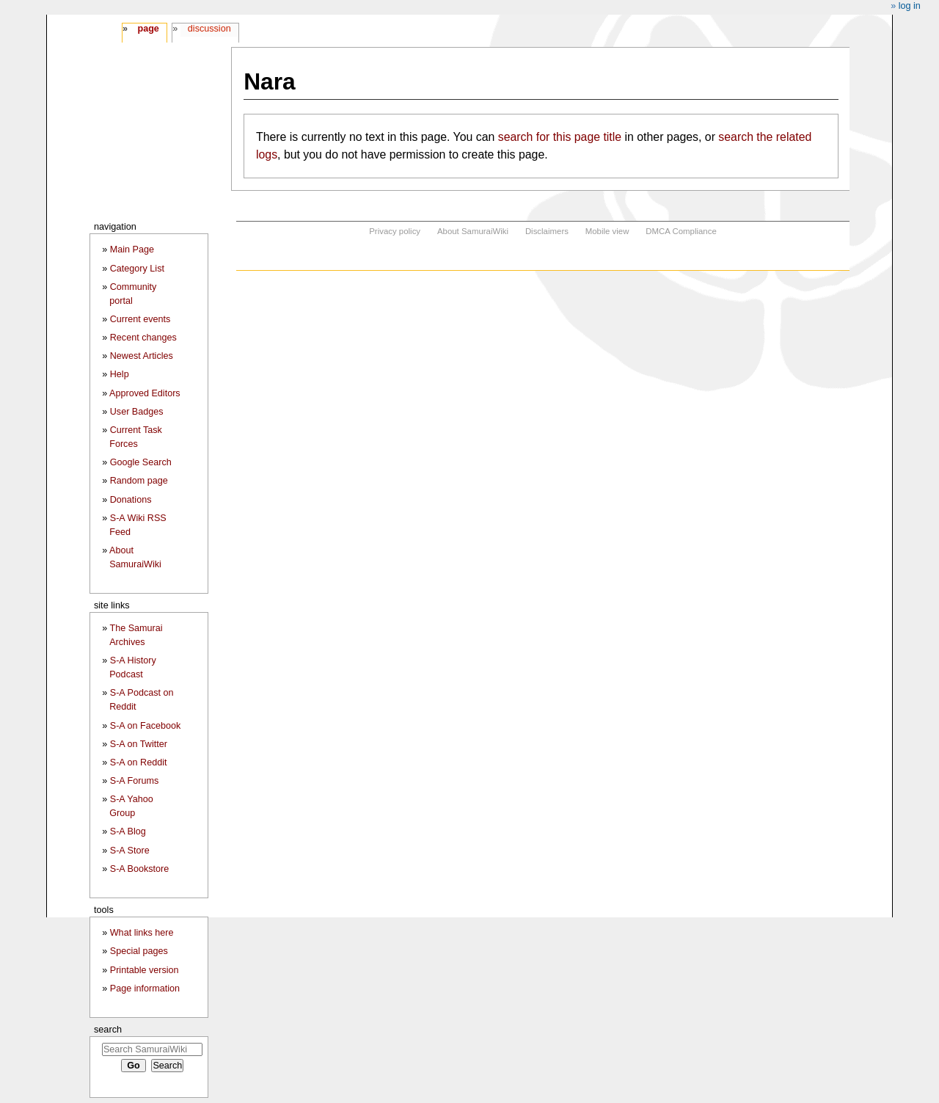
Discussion (209, 28)
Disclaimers (547, 231)
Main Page (132, 249)
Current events (140, 319)
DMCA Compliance (681, 231)
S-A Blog (128, 831)
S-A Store (130, 850)
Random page (139, 481)
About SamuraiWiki (472, 231)
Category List (137, 268)
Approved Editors (144, 393)
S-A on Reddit (138, 762)
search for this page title (559, 137)
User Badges (137, 412)
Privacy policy (394, 231)
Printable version (144, 970)
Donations (131, 500)
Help (119, 374)
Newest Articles (141, 356)
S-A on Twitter (138, 744)
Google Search (141, 462)
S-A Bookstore (139, 869)
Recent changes (143, 337)
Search (108, 1029)
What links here (142, 933)
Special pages (139, 951)
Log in (910, 6)
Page (147, 28)
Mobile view (607, 231)
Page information (145, 988)
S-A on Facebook (145, 726)
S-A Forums (134, 781)
